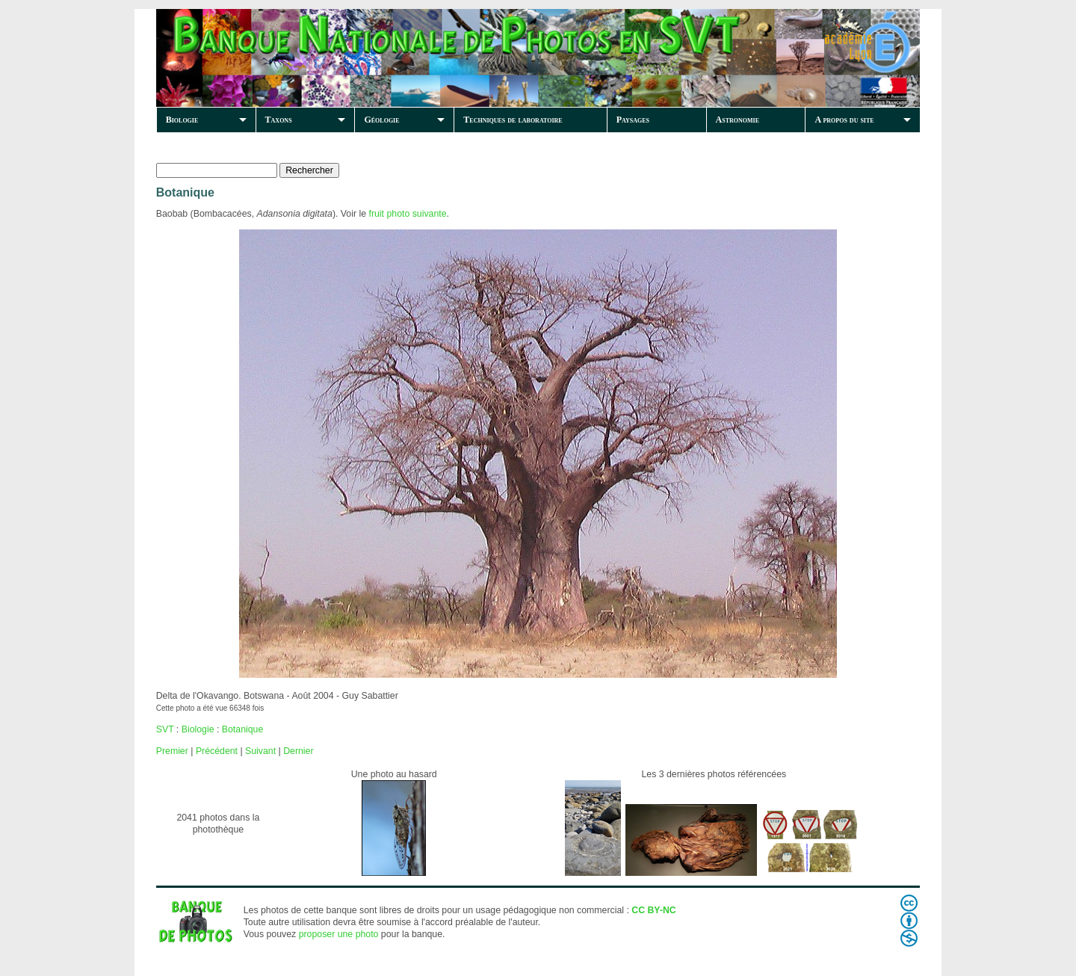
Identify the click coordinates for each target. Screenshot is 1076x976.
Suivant (260, 751)
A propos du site (844, 119)
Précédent (217, 751)
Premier (172, 751)
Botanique (242, 729)
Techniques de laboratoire (512, 119)
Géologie (381, 119)
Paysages (632, 119)
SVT (165, 729)
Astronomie (737, 119)
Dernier (298, 751)
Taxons (278, 119)
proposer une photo (339, 934)
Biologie (182, 119)
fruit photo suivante (407, 214)
